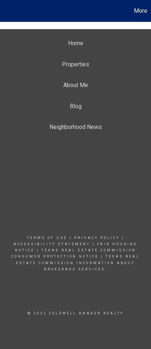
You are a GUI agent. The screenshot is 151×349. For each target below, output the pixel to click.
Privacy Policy (97, 238)
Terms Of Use (47, 238)
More (140, 10)
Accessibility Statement (51, 244)
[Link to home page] (6, 11)
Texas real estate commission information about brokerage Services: (78, 263)
